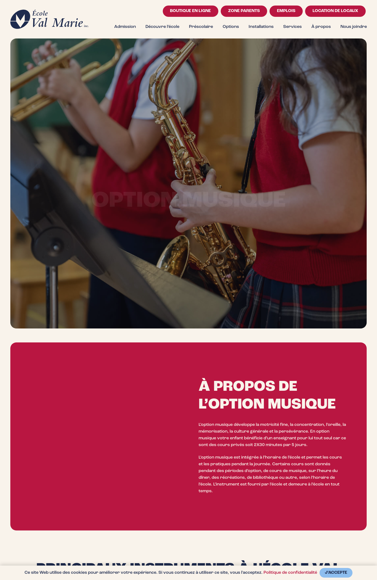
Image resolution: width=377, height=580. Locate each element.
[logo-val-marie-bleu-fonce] (49, 19)
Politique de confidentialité (290, 572)
